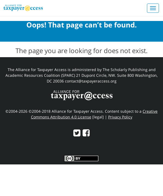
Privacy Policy (120, 117)
